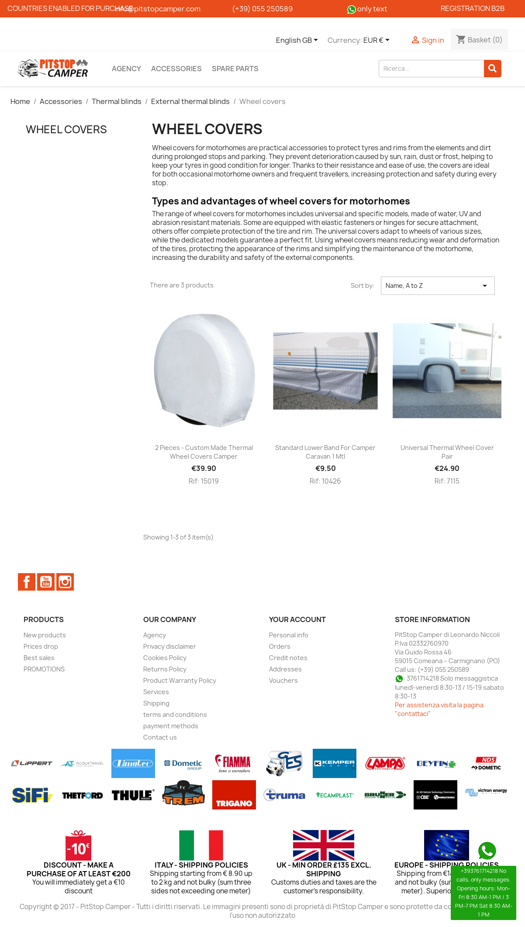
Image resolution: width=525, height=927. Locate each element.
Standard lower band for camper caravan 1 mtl (325, 451)
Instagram (65, 582)
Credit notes (288, 658)
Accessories (176, 68)
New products (45, 635)
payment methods (170, 726)
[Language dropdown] (298, 40)
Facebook (26, 582)
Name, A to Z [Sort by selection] (438, 285)
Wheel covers (66, 129)
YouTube (46, 582)
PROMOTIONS (44, 669)
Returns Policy (165, 669)
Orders (279, 646)
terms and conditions (175, 714)
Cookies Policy (165, 658)
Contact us (160, 737)
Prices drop (41, 646)
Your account (297, 619)
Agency (126, 68)
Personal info (288, 635)
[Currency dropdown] (378, 40)
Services (156, 692)
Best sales (39, 658)
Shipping (156, 703)
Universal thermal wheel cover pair (447, 451)
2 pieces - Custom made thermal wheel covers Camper (204, 451)
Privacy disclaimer (169, 646)
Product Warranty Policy (179, 680)
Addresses (285, 669)
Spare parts (235, 68)
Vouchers (283, 680)
